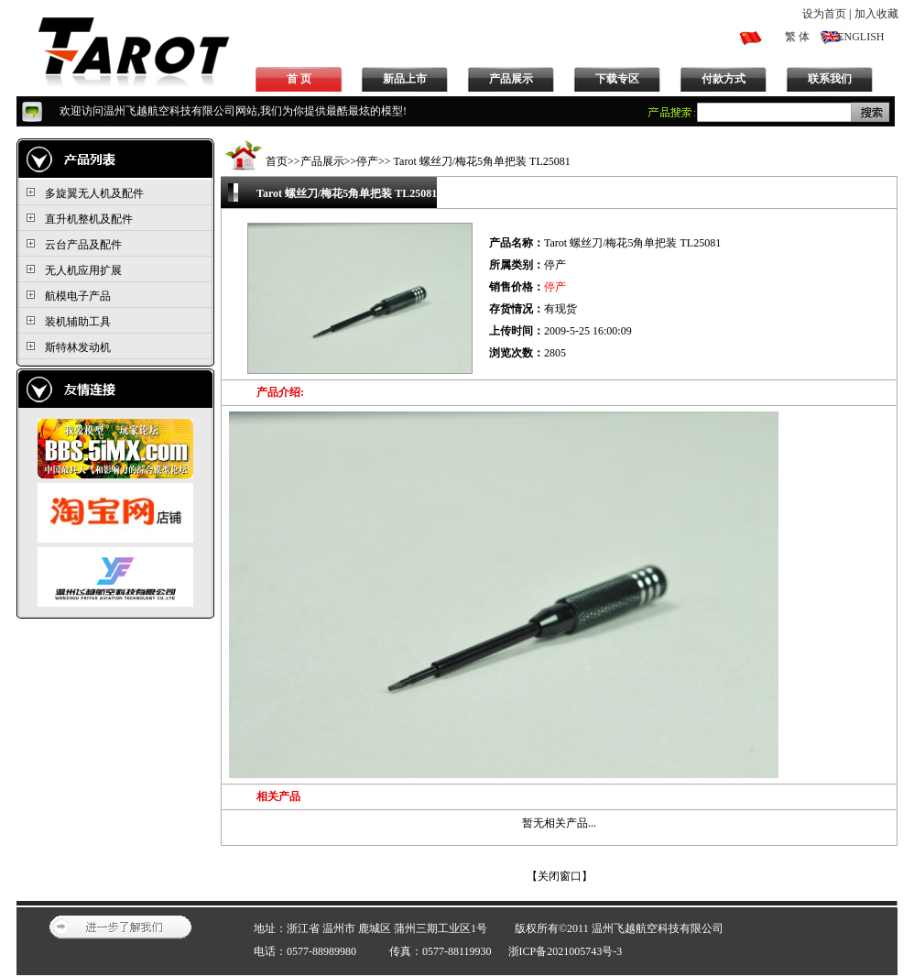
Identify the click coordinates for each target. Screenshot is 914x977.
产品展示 (511, 78)
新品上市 (405, 78)
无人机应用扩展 (83, 270)
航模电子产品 (78, 296)
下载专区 (617, 78)
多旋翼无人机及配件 (94, 193)
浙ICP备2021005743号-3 (565, 951)
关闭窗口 (560, 876)
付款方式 (723, 78)
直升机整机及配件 (89, 219)
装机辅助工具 (78, 321)
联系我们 (830, 78)
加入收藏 (876, 13)
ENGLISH (860, 36)
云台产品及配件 (83, 244)
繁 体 (797, 36)
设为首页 (824, 13)
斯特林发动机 (78, 347)
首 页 (299, 78)
